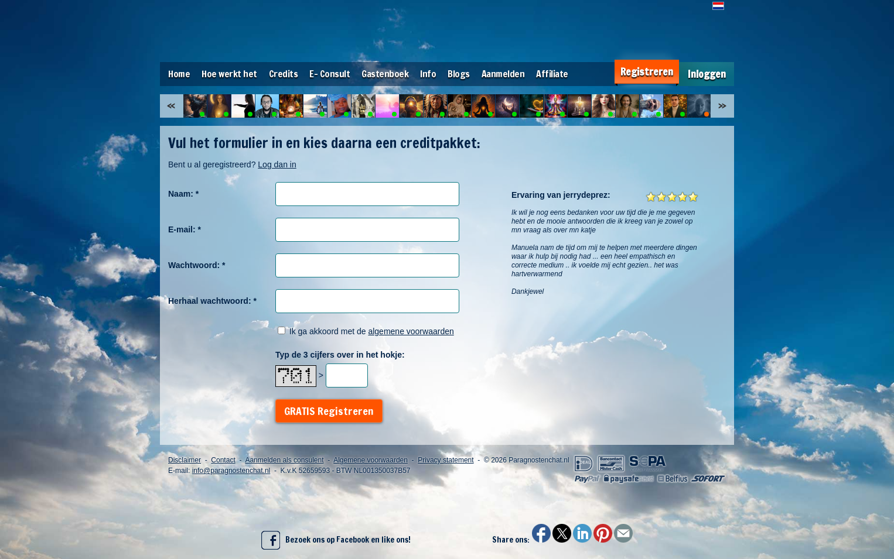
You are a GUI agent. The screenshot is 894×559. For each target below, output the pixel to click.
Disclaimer (184, 460)
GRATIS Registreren (329, 411)
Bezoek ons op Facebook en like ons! (336, 540)
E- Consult (329, 73)
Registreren (646, 71)
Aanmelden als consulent (284, 460)
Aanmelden (503, 73)
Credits (283, 73)
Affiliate (552, 73)
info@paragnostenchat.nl (231, 471)
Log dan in (277, 164)
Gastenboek (384, 73)
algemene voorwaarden (410, 331)
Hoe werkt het (229, 73)
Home (179, 73)
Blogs (459, 73)
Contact (223, 460)
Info (428, 73)
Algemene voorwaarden (370, 460)
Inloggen (707, 74)
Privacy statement (445, 460)
